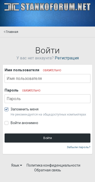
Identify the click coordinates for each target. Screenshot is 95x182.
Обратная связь (47, 170)
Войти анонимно (24, 123)
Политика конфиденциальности (53, 165)
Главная (11, 32)
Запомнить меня (25, 109)
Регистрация (67, 58)
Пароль (23, 90)
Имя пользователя (33, 70)
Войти (47, 138)
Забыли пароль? (78, 147)
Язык (16, 165)
